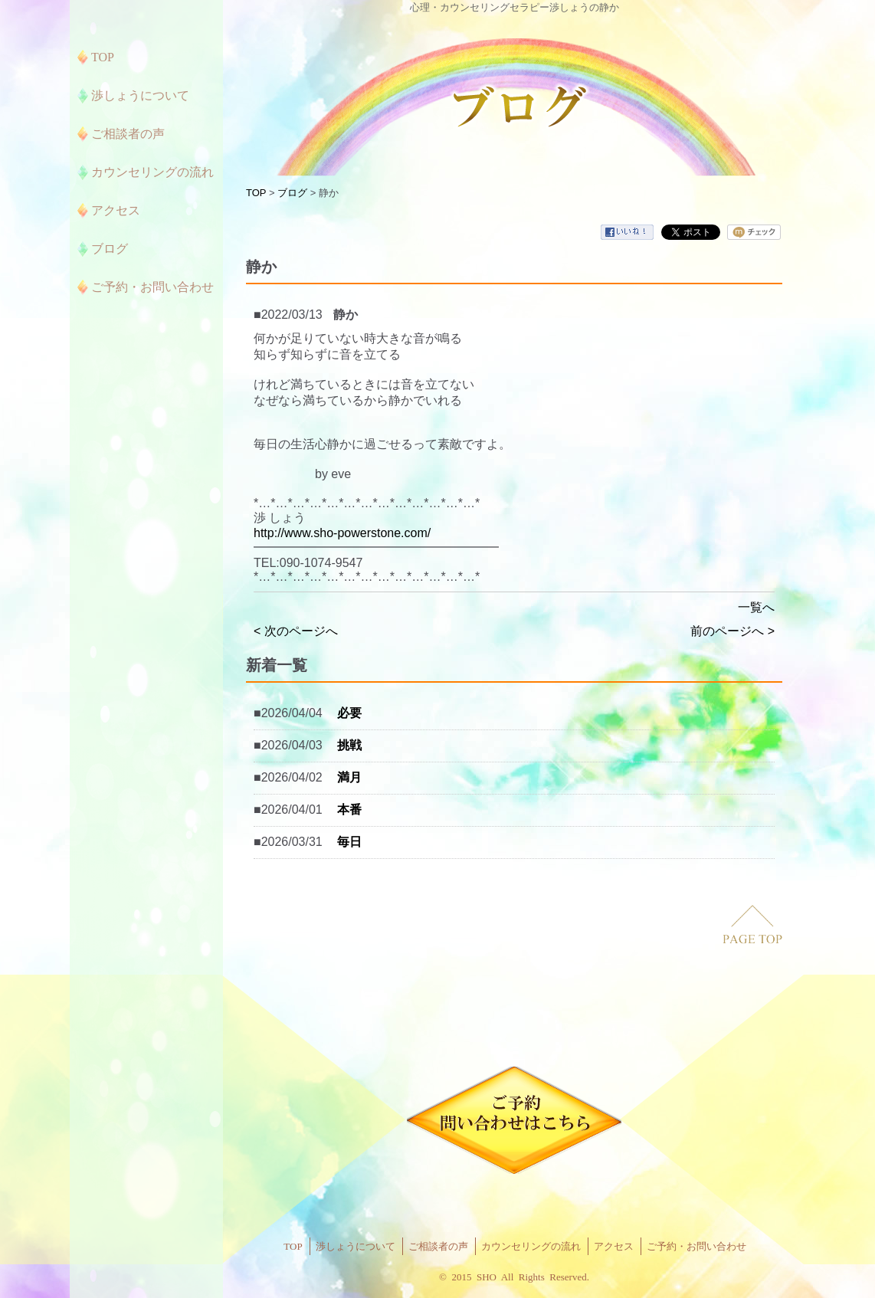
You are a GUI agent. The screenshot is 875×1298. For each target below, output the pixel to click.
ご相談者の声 (438, 1246)
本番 (349, 809)
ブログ (292, 192)
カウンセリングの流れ (531, 1246)
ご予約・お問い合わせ (696, 1246)
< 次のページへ (296, 631)
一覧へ (756, 607)
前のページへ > (732, 631)
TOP (256, 192)
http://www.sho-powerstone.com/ (342, 532)
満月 (349, 777)
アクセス (614, 1246)
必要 (349, 712)
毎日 (349, 841)
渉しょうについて (355, 1246)
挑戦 (349, 745)
